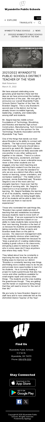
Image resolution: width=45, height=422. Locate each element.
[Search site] (39, 22)
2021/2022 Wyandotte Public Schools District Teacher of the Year (25, 35)
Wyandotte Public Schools (17, 31)
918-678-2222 (24, 359)
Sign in (38, 18)
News (38, 31)
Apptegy (27, 419)
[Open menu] (10, 20)
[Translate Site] (27, 22)
